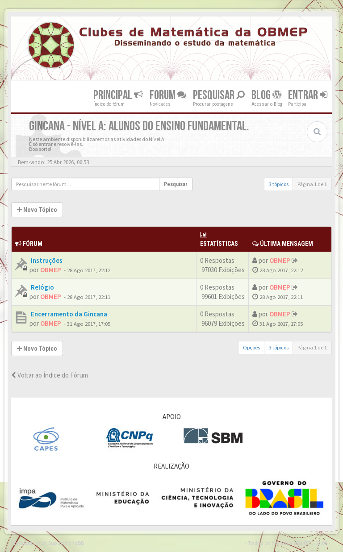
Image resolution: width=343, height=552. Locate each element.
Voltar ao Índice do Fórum (49, 375)
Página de (312, 184)
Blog (266, 94)
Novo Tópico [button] (37, 209)
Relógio (41, 287)
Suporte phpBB (66, 542)
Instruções (46, 260)
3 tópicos (279, 184)
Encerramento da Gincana (68, 314)
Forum (168, 94)
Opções (251, 347)
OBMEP (50, 270)
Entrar (307, 94)
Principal (118, 94)
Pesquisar (219, 94)
